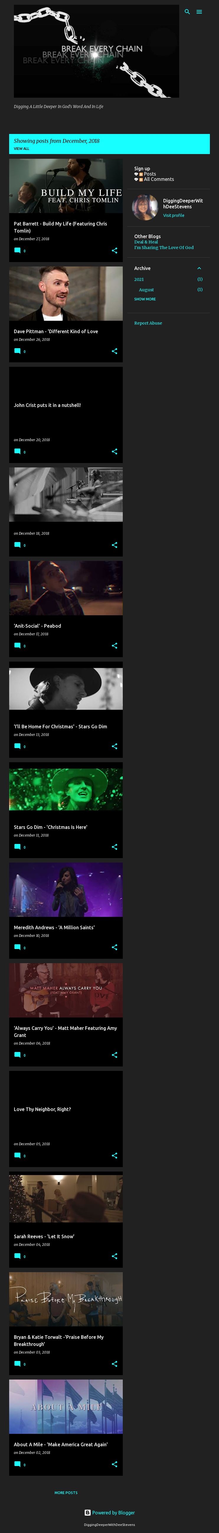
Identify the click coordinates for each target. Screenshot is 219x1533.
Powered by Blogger (109, 1512)
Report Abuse (148, 323)
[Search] (187, 12)
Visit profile (173, 215)
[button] (114, 251)
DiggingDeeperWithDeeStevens (183, 203)
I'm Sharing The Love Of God (164, 247)
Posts (147, 173)
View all (21, 148)
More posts (66, 1493)
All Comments (156, 179)
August (146, 289)
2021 (139, 279)
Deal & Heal (146, 242)
